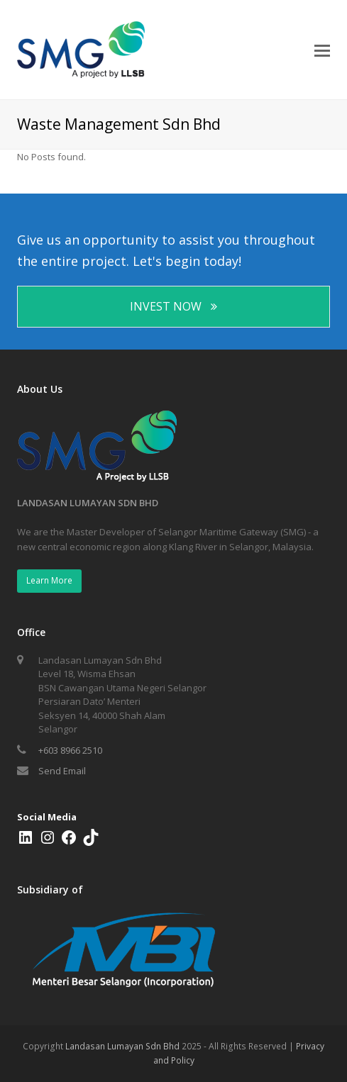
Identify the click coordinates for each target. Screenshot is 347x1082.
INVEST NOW (173, 306)
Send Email (62, 770)
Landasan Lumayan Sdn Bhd (122, 1046)
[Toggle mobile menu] (322, 49)
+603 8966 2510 (70, 750)
